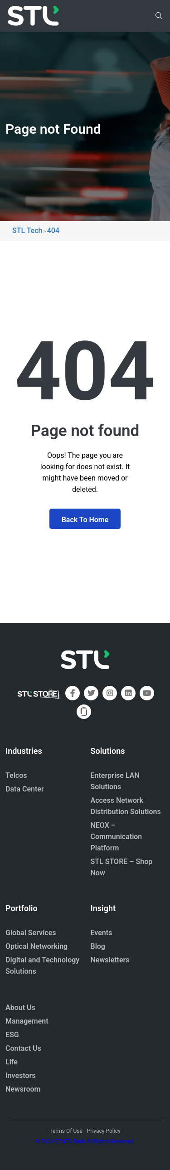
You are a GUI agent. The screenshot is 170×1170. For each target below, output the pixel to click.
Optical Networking (36, 946)
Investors (20, 1075)
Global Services (30, 932)
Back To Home (85, 519)
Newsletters (110, 960)
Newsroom (23, 1089)
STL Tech (74, 1141)
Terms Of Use (65, 1131)
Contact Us (23, 1048)
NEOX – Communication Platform (116, 836)
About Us (20, 1007)
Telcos (16, 775)
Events (101, 932)
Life (11, 1062)
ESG (12, 1034)
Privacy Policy (104, 1131)
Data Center (24, 789)
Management (27, 1021)
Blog (98, 946)
